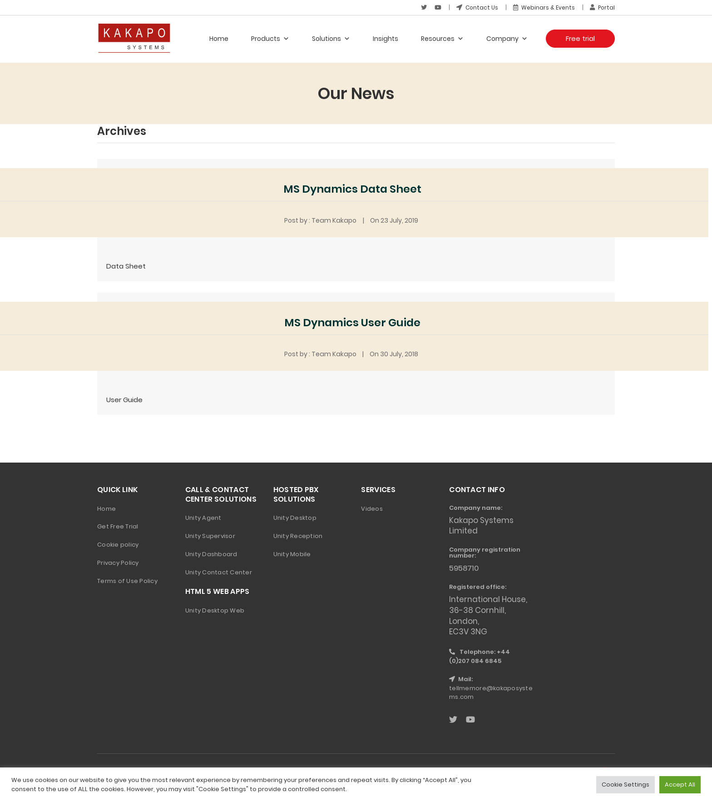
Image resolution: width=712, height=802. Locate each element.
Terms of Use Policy (127, 580)
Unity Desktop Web (214, 610)
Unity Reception (298, 535)
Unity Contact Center (218, 572)
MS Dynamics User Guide (352, 321)
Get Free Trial (117, 526)
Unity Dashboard (211, 553)
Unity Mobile (292, 553)
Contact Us (476, 7)
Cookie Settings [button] (625, 784)
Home (218, 38)
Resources (442, 39)
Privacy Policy (118, 562)
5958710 (464, 567)
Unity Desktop (294, 517)
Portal (602, 7)
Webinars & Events (543, 7)
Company (507, 39)
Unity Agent (203, 517)
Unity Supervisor (210, 535)
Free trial (580, 38)
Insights (385, 38)
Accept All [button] (680, 784)
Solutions (331, 39)
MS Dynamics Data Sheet (352, 188)
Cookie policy (117, 544)
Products (270, 39)
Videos (372, 507)
